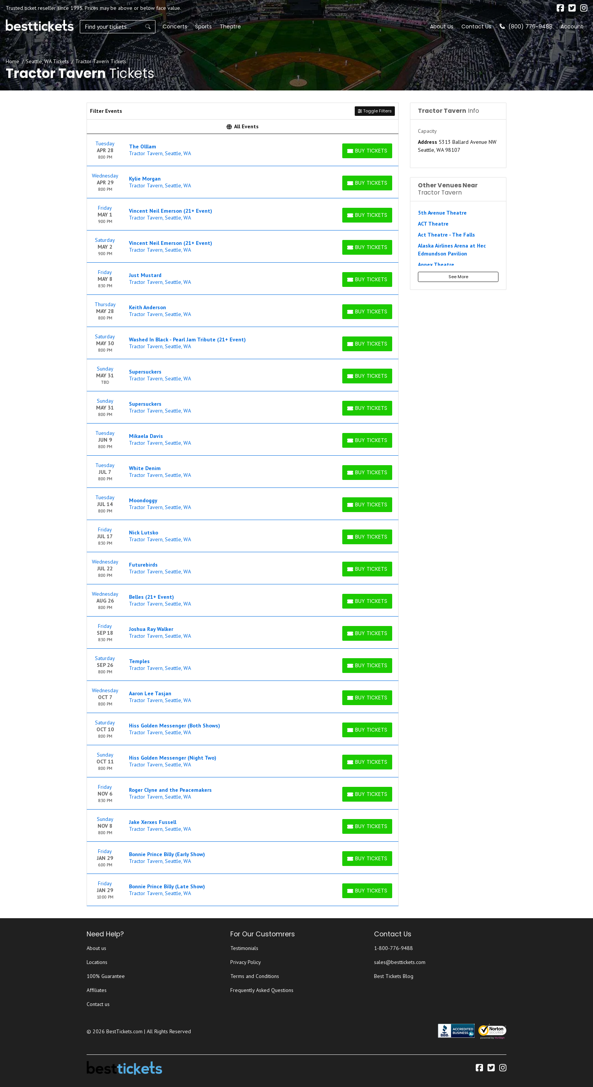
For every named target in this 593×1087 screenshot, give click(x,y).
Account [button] (571, 26)
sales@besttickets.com (399, 962)
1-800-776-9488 (393, 948)
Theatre (230, 26)
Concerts (175, 26)
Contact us (98, 1004)
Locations (97, 962)
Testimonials (244, 948)
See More (458, 277)
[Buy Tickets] (367, 150)
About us (96, 948)
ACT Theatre (433, 223)
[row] (243, 150)
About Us (441, 26)
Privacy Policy (245, 962)
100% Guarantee (106, 976)
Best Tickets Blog (393, 976)
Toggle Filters (375, 111)
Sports (203, 26)
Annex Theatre (436, 264)
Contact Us (476, 26)
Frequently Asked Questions (261, 990)
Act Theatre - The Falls (446, 234)
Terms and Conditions (254, 976)
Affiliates (97, 990)
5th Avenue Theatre (442, 212)
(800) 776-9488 (526, 26)
